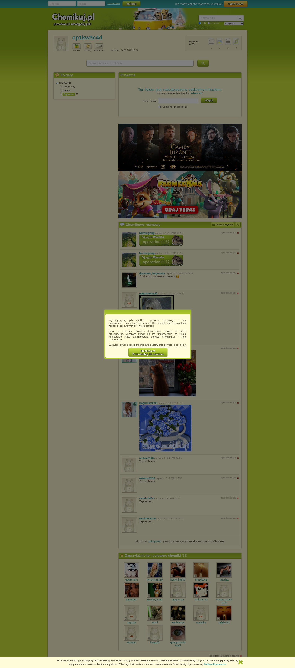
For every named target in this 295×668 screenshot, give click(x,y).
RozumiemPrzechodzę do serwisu (148, 352)
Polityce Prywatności (215, 664)
